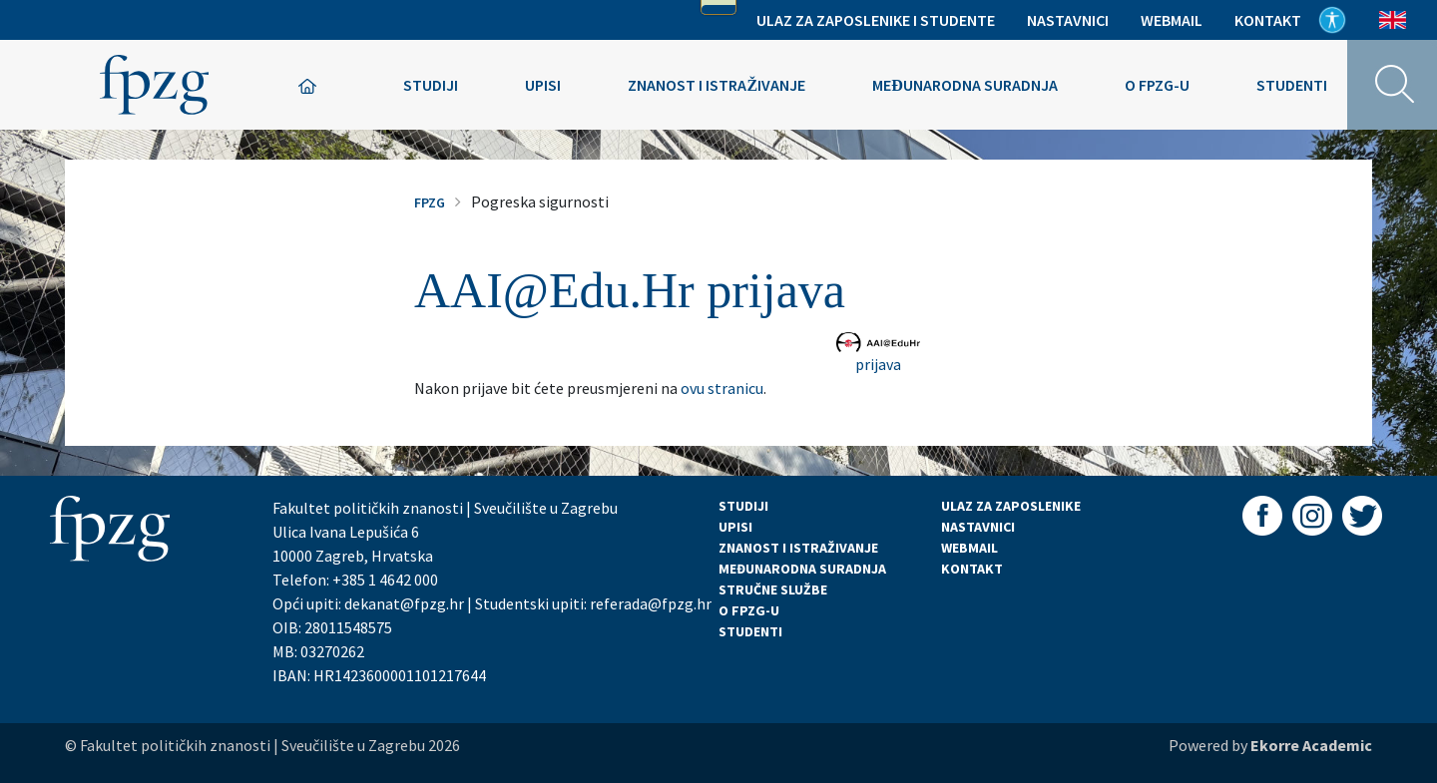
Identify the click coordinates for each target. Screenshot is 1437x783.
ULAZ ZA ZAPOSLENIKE (1011, 506)
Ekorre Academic (1311, 745)
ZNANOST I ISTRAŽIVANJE (798, 548)
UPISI (735, 527)
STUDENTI (750, 631)
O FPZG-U (748, 610)
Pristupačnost (1332, 20)
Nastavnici (1068, 20)
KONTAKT (972, 569)
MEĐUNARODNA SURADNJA (802, 569)
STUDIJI (743, 506)
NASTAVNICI (978, 527)
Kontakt (1267, 20)
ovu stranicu (722, 388)
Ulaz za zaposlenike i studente (875, 20)
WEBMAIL (969, 548)
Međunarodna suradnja (965, 85)
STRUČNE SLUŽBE (772, 589)
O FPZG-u (1157, 85)
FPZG (429, 202)
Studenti (1291, 85)
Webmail (1171, 20)
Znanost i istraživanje (716, 85)
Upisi (543, 85)
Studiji (430, 85)
